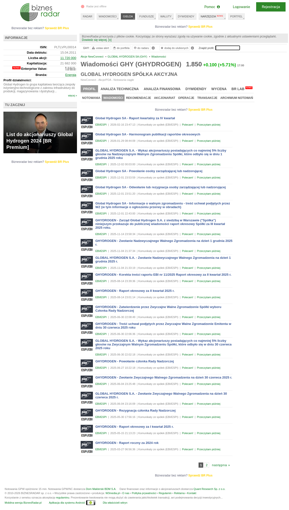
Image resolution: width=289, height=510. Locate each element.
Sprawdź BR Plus (200, 26)
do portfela (121, 48)
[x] (110, 40)
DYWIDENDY (186, 16)
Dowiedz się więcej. (95, 40)
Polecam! (187, 124)
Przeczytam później (208, 124)
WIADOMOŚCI (108, 16)
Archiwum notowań (236, 98)
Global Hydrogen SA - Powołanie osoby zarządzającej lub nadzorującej (148, 171)
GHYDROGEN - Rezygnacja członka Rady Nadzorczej (135, 410)
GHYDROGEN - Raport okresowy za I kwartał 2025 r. (134, 426)
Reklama (179, 493)
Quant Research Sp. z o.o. (210, 488)
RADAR (87, 16)
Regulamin (165, 493)
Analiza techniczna (120, 89)
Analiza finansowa (162, 89)
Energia (70, 75)
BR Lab (241, 88)
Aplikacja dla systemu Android (67, 502)
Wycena (218, 89)
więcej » (72, 95)
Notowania (91, 98)
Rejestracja (271, 7)
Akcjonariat (164, 98)
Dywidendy (196, 89)
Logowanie (241, 7)
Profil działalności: (17, 80)
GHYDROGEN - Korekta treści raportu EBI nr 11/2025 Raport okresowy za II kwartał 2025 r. (163, 274)
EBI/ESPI (101, 124)
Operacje (186, 98)
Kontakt (191, 493)
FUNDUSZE (146, 16)
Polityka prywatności (144, 493)
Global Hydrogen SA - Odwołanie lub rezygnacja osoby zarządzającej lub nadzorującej (160, 187)
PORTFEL (236, 16)
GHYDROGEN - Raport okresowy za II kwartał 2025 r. (135, 291)
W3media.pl (112, 493)
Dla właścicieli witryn (115, 502)
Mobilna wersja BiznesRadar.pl (23, 502)
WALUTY (165, 16)
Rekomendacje (138, 98)
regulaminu (62, 497)
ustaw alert (100, 48)
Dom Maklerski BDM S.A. (101, 488)
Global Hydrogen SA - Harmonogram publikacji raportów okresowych (147, 134)
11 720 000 (68, 58)
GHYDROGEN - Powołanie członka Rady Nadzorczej (134, 361)
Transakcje (207, 98)
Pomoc (212, 7)
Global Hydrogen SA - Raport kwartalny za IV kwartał (135, 118)
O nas (125, 493)
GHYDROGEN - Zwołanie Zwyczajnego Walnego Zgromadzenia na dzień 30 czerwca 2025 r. (163, 377)
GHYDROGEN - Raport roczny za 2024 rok (127, 443)
